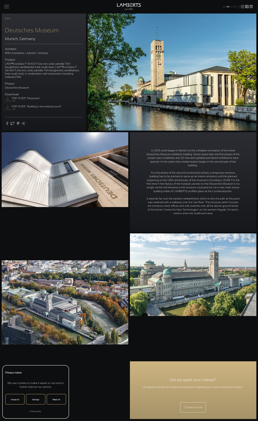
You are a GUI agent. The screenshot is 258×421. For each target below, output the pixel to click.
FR (235, 7)
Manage (35, 399)
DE (224, 7)
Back (8, 18)
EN (227, 7)
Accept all (15, 399)
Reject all (56, 399)
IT (238, 7)
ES (231, 7)
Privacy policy (35, 411)
